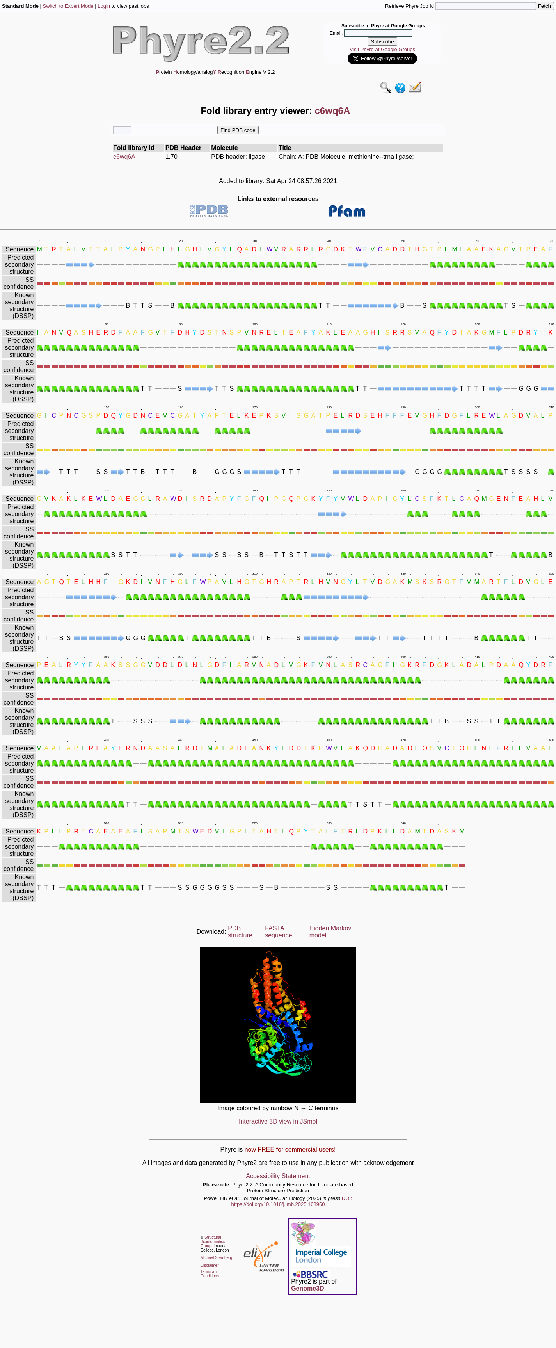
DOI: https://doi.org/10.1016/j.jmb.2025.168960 (291, 1201)
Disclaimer (210, 1265)
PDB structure (240, 931)
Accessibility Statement (278, 1176)
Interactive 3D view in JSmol (278, 1121)
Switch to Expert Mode (68, 6)
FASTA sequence (278, 931)
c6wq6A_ (126, 156)
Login (104, 6)
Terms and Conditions (210, 1274)
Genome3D (307, 1288)
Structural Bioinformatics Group (213, 1241)
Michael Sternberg (216, 1257)
